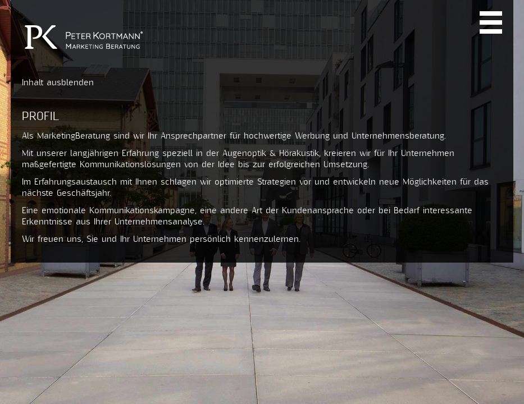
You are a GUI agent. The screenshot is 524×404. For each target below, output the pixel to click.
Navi (491, 22)
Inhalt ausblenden (58, 83)
